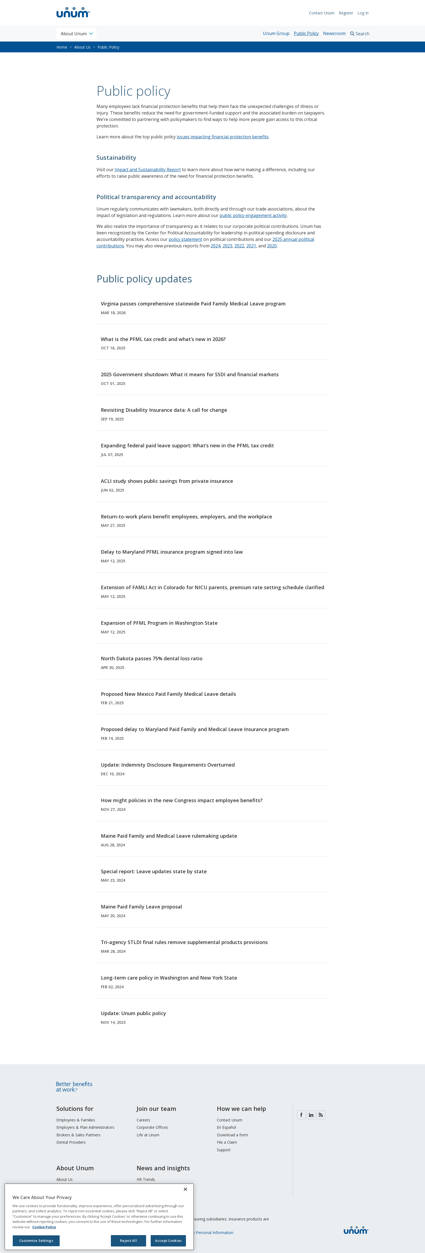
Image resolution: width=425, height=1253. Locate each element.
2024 (215, 246)
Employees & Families (75, 1120)
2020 (272, 246)
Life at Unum (148, 1134)
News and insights (163, 1168)
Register (346, 12)
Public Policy (306, 33)
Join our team (156, 1108)
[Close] (185, 1189)
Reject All (128, 1240)
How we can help (241, 1108)
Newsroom (334, 33)
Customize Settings (36, 1240)
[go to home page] (73, 18)
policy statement (185, 239)
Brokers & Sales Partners (78, 1134)
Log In (363, 12)
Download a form (232, 1134)
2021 (251, 246)
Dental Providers (71, 1142)
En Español (226, 1127)
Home (61, 47)
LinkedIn (311, 1115)
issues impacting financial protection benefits (223, 137)
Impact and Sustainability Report (148, 170)
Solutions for (75, 1108)
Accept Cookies (168, 1240)
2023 (227, 246)
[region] (99, 1216)
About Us (82, 47)
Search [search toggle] (362, 34)
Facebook (301, 1115)
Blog (321, 1115)
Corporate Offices (152, 1127)
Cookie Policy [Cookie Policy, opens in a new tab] (44, 1227)
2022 (239, 246)
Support (224, 1149)
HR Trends (146, 1179)
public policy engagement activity (253, 215)
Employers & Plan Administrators (85, 1127)
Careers (143, 1120)
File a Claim (227, 1142)
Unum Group (276, 33)
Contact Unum (321, 12)
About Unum (75, 1168)
